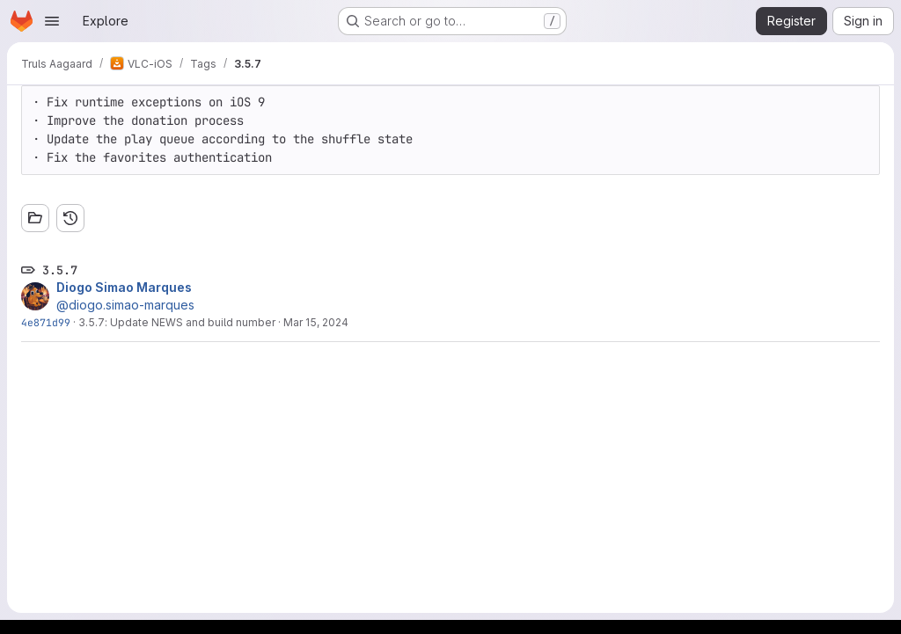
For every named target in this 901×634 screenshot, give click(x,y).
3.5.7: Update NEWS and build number (176, 322)
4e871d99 (45, 322)
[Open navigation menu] (52, 21)
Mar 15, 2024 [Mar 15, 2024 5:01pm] (315, 322)
